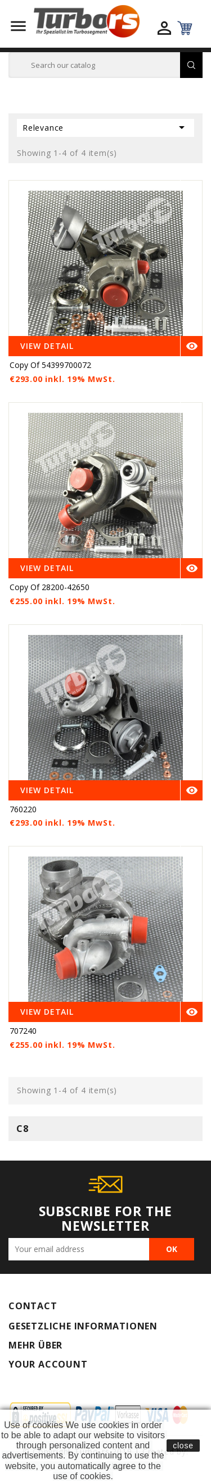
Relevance (105, 127)
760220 (23, 809)
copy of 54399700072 (50, 365)
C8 (22, 1128)
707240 (23, 1030)
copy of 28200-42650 (49, 587)
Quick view (192, 190)
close (183, 1445)
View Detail (47, 345)
